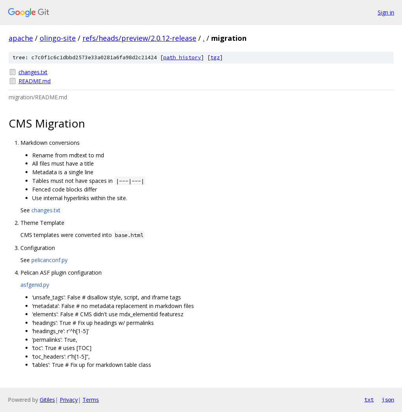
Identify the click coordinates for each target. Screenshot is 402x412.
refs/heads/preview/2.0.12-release (139, 38)
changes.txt (33, 72)
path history (182, 57)
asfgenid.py (34, 284)
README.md (34, 81)
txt (369, 399)
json (388, 399)
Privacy (69, 399)
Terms (90, 399)
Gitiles (47, 399)
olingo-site (58, 38)
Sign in (386, 12)
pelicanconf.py (49, 260)
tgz (215, 57)
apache (21, 38)
